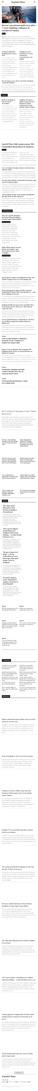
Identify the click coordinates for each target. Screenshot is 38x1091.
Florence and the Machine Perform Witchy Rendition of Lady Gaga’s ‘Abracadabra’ (11, 217)
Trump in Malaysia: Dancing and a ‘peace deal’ (9, 53)
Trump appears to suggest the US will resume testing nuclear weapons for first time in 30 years (18, 1016)
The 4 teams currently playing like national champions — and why (27, 624)
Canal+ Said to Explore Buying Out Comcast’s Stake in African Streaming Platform (27, 678)
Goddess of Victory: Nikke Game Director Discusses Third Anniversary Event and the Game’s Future (27, 103)
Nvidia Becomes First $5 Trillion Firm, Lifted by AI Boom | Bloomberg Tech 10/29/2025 (26, 668)
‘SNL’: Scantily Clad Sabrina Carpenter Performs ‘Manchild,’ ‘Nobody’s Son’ (8, 493)
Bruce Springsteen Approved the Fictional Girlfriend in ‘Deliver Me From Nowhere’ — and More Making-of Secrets (18, 292)
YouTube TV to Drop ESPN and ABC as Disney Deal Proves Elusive (9, 667)
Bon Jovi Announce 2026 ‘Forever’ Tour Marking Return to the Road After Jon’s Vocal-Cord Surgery (9, 460)
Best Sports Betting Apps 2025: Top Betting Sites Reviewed (10, 609)
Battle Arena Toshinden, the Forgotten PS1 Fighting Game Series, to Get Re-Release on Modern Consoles (17, 351)
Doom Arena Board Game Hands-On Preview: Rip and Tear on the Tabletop (18, 195)
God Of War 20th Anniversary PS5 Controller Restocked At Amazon (18, 145)
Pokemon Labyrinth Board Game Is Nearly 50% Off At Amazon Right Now (13, 372)
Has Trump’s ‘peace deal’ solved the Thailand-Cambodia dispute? (18, 82)
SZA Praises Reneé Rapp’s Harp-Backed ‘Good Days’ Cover (27, 492)
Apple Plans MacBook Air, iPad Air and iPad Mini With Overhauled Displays (9, 673)
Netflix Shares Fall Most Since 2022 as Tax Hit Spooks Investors (27, 684)
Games (4, 150)
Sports (4, 606)
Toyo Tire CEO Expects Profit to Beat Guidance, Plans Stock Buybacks (27, 689)
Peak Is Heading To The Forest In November (8, 101)
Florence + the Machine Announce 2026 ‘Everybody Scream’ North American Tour (10, 442)
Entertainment (6, 222)
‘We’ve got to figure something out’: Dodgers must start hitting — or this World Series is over (12, 533)
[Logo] (18, 2)
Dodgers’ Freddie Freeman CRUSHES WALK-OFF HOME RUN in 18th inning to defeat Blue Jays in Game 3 (10, 625)
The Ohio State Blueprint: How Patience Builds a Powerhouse (10, 509)
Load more (19, 1072)
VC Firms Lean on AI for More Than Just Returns (8, 683)
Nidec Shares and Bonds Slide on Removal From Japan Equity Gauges (27, 673)
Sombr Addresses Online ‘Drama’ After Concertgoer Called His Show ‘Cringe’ (28, 476)
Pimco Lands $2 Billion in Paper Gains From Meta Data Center (10, 689)
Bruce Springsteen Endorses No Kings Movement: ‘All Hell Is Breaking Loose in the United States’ (26, 443)
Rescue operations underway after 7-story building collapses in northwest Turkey (18, 28)
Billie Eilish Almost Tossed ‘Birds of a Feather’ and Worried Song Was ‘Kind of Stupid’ (11, 250)
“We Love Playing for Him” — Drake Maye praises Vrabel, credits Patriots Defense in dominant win (10, 643)
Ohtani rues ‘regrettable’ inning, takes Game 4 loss (26, 609)
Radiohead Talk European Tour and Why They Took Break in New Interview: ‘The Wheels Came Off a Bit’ (18, 306)
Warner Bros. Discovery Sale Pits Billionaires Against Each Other (10, 678)
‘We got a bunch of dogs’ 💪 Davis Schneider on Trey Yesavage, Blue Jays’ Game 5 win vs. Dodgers (11, 557)
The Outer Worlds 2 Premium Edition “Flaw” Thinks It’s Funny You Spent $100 (14, 341)
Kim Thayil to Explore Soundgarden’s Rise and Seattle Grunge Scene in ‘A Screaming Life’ (18, 278)
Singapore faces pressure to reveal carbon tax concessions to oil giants (25, 55)
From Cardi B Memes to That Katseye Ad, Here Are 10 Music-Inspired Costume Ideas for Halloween (18, 321)
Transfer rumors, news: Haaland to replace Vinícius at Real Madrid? (10, 581)
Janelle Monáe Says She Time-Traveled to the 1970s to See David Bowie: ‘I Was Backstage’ (27, 460)
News (3, 33)
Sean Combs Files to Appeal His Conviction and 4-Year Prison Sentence (10, 476)
